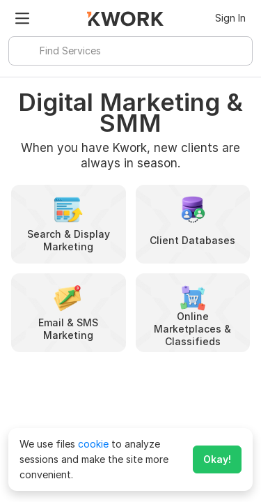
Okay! (217, 459)
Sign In (230, 18)
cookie (93, 444)
